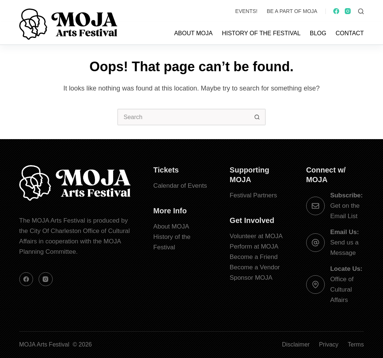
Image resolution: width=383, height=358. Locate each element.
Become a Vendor (255, 267)
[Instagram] (348, 11)
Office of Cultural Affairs (342, 289)
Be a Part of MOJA (292, 11)
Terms (356, 344)
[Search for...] (183, 117)
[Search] (361, 11)
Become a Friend (254, 256)
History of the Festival (261, 33)
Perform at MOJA (254, 246)
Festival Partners (253, 195)
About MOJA (193, 33)
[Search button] (257, 117)
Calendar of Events (180, 185)
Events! (246, 11)
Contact (349, 33)
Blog (318, 33)
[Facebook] (336, 11)
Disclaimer (296, 344)
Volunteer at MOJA (256, 236)
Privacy (328, 344)
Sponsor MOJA (251, 277)
